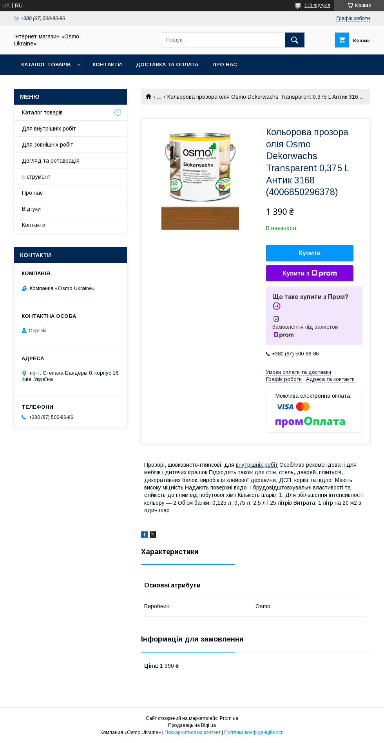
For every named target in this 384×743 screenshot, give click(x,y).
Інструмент (36, 177)
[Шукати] (294, 40)
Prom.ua (229, 718)
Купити (310, 253)
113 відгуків (317, 5)
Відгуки (31, 209)
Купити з (310, 273)
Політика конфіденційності (254, 732)
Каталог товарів (46, 64)
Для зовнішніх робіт (47, 144)
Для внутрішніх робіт (49, 128)
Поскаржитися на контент (193, 732)
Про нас (224, 64)
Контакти (107, 64)
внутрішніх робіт (257, 465)
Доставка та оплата (167, 64)
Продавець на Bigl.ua (192, 725)
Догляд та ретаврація (51, 161)
